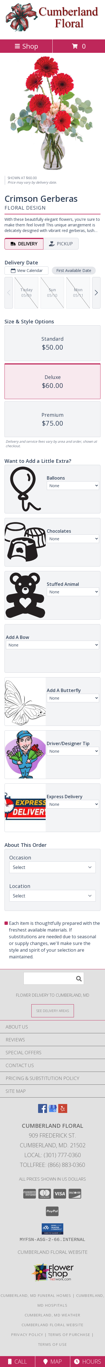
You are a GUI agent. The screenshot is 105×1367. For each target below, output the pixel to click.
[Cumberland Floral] (52, 31)
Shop (26, 46)
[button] (52, 1229)
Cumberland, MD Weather (53, 1315)
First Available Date (73, 270)
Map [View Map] (52, 1361)
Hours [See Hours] (87, 1361)
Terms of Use (52, 1344)
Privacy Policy (27, 1334)
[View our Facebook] (42, 1111)
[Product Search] (54, 978)
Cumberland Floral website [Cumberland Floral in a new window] (53, 1252)
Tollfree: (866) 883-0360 (52, 1165)
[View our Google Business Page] (52, 1111)
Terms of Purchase (69, 1334)
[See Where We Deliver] (52, 1010)
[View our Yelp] (62, 1111)
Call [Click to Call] (17, 1361)
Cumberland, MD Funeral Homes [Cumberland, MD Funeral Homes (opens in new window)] (36, 1295)
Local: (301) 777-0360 (52, 1155)
